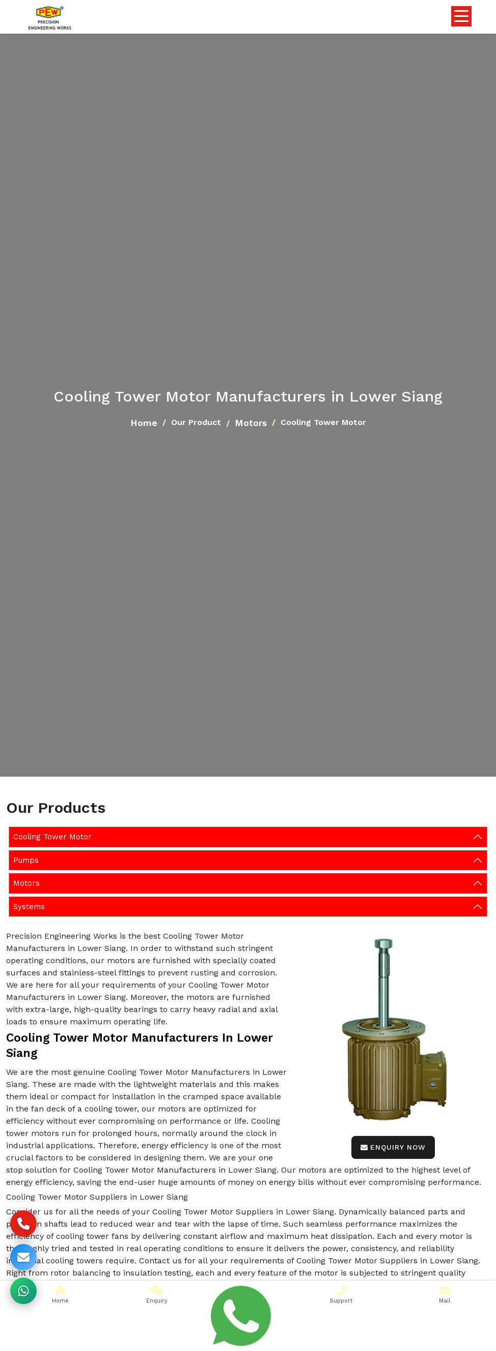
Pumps (26, 860)
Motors (251, 422)
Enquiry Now (393, 1147)
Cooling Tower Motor (52, 836)
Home (143, 422)
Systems (29, 906)
